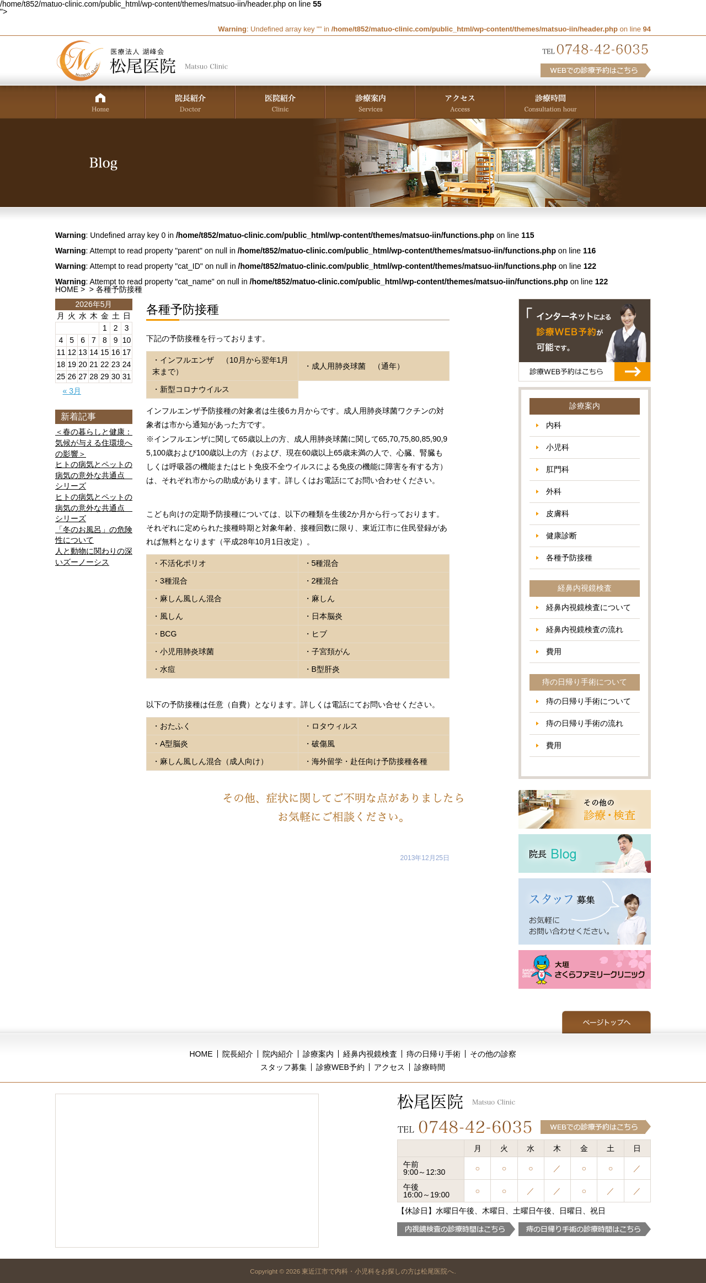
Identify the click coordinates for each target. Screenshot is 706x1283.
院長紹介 (237, 1053)
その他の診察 (493, 1053)
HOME (66, 289)
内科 (553, 425)
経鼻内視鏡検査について (588, 607)
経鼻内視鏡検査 (370, 1053)
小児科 (557, 447)
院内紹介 (278, 1053)
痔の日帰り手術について (588, 701)
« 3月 (72, 390)
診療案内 (318, 1053)
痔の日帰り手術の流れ (584, 723)
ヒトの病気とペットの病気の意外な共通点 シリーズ (93, 475)
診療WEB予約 (340, 1067)
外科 (553, 491)
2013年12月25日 (425, 858)
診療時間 (429, 1067)
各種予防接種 (569, 557)
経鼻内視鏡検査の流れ (584, 629)
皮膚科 (557, 513)
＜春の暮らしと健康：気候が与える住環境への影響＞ (93, 442)
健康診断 (561, 535)
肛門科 (557, 469)
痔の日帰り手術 (434, 1053)
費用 (553, 651)
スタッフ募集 (283, 1067)
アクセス (389, 1067)
